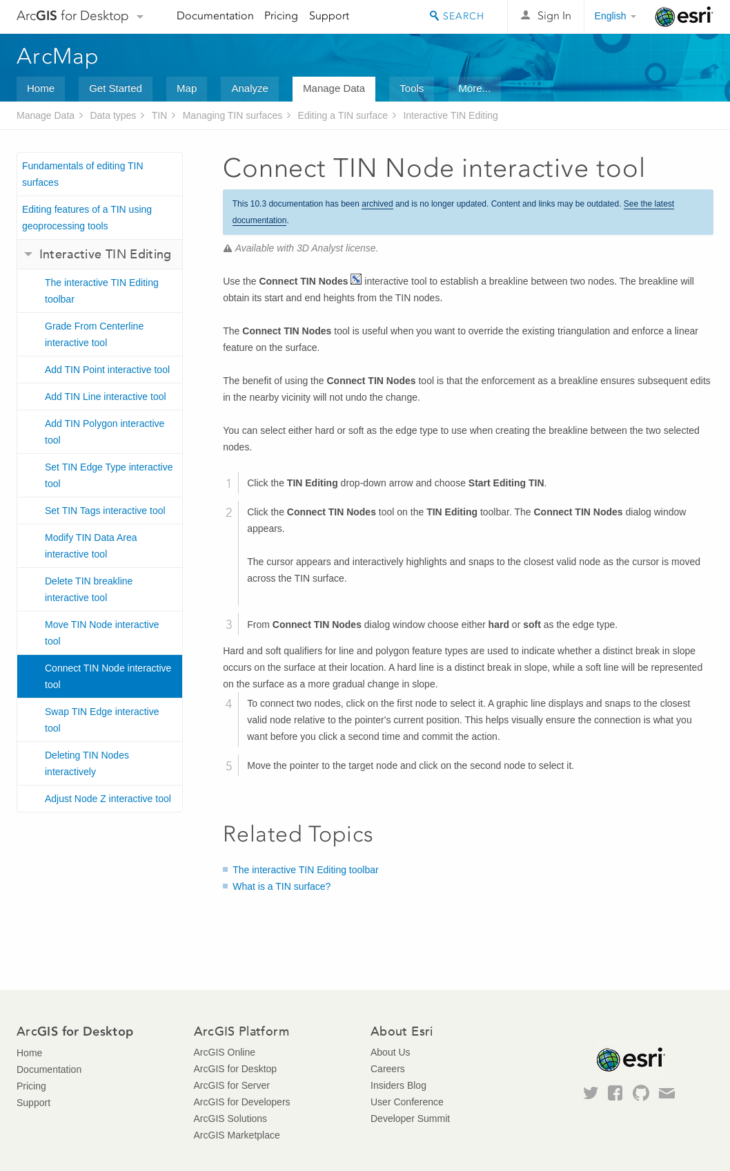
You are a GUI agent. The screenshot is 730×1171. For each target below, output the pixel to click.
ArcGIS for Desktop (235, 1068)
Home (41, 88)
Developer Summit (410, 1118)
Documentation (215, 15)
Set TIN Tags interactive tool (105, 510)
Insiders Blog (398, 1085)
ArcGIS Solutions (231, 1118)
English (611, 15)
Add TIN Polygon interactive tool (104, 432)
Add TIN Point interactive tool (107, 369)
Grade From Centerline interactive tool (94, 334)
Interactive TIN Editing (450, 115)
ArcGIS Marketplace (237, 1135)
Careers (388, 1068)
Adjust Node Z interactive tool (108, 798)
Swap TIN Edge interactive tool (102, 720)
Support (329, 15)
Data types (113, 115)
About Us (391, 1052)
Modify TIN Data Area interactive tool (91, 546)
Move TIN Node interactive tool (102, 633)
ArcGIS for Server (232, 1085)
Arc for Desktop (73, 15)
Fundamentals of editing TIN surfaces (83, 174)
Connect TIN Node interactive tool (108, 676)
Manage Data (334, 88)
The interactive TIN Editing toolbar (102, 291)
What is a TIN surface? (282, 886)
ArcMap (58, 56)
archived (377, 204)
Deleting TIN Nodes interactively (87, 763)
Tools (411, 88)
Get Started (115, 88)
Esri (684, 16)
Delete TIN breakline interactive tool (88, 589)
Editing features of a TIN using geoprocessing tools (87, 217)
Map (187, 88)
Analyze (249, 88)
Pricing (281, 15)
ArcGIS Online (224, 1052)
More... (475, 88)
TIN (160, 115)
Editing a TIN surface (343, 115)
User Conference (407, 1101)
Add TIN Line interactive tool (105, 396)
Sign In (554, 15)
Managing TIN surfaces (232, 115)
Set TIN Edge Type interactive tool (108, 475)
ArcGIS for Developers (242, 1101)
